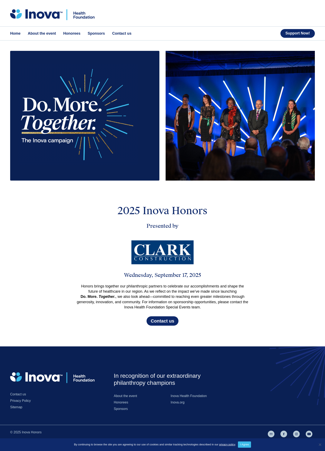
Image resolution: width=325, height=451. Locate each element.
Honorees (121, 402)
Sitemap (16, 407)
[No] (320, 444)
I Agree (244, 444)
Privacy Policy (20, 400)
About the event (125, 396)
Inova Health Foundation (189, 396)
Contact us (162, 321)
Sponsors (121, 409)
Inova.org (177, 402)
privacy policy (227, 444)
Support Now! (297, 33)
